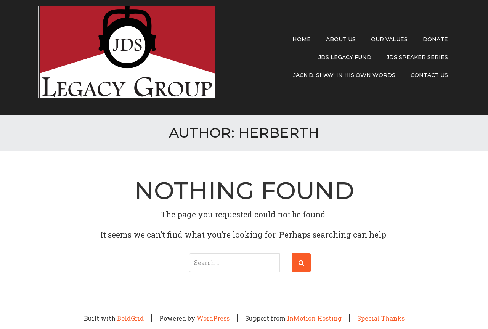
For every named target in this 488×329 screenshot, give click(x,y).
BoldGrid (130, 318)
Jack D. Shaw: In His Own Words (344, 75)
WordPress (213, 318)
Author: (244, 132)
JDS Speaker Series (417, 57)
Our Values (389, 39)
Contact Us (429, 75)
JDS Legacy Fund (344, 57)
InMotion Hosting (314, 318)
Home (301, 39)
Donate (435, 39)
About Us (341, 39)
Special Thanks (381, 318)
